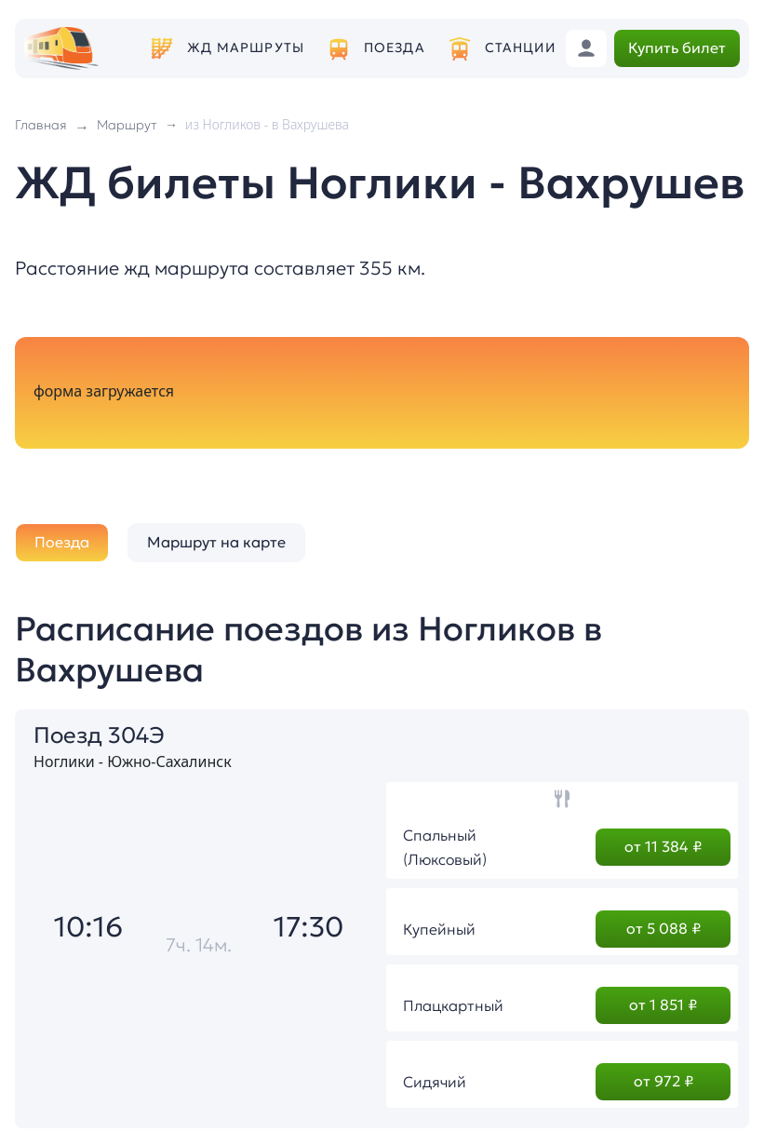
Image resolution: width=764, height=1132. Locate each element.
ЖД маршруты (245, 48)
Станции (520, 48)
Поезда (394, 48)
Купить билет (677, 47)
